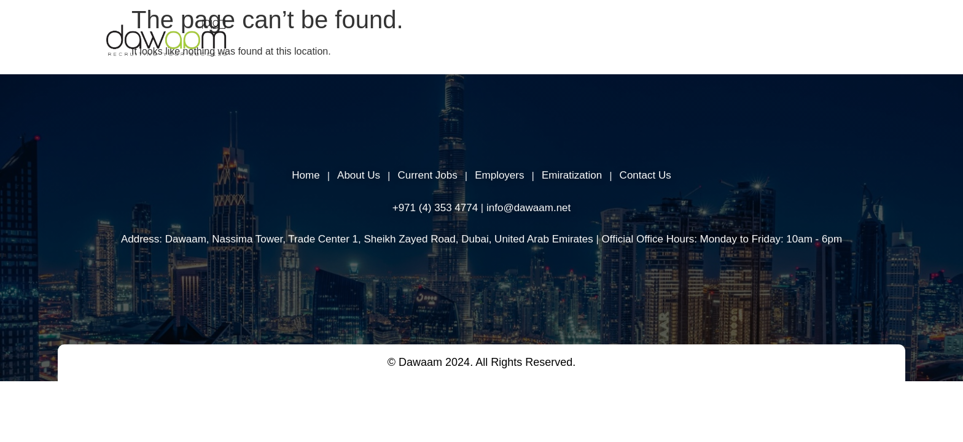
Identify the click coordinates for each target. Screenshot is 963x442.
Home (413, 39)
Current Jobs (427, 175)
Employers (539, 39)
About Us (471, 39)
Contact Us (645, 175)
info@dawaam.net (528, 207)
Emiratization (572, 175)
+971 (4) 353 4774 (435, 207)
